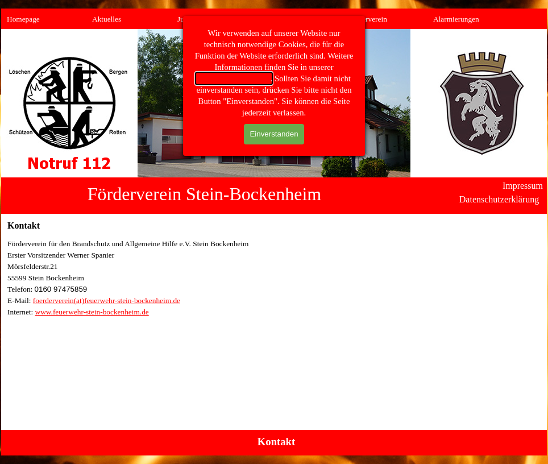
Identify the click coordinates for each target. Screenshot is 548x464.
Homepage (23, 19)
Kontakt (276, 442)
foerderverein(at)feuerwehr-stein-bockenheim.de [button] (106, 300)
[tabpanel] (274, 278)
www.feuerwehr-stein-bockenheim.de (92, 312)
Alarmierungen (456, 19)
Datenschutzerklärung (499, 199)
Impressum (523, 185)
